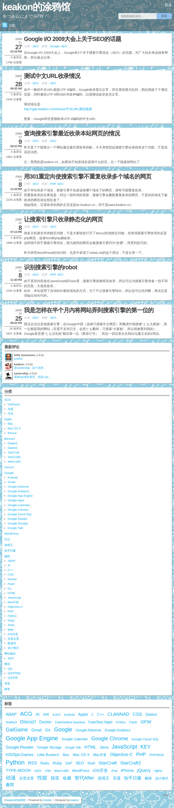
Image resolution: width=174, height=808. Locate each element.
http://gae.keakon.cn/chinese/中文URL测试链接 (58, 109)
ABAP (11, 560)
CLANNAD (118, 714)
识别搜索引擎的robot (50, 267)
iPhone (12, 433)
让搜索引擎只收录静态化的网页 (63, 219)
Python (12, 616)
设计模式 (13, 648)
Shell (11, 625)
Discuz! (9, 467)
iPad (114, 771)
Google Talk (15, 528)
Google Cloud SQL (20, 514)
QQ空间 (13, 677)
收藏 (67, 778)
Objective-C (15, 606)
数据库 (12, 643)
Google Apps (16, 500)
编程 (7, 556)
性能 (42, 778)
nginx (158, 771)
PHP (53, 183)
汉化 (10, 413)
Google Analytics (18, 491)
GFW (146, 721)
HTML (11, 593)
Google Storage (18, 523)
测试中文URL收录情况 (52, 76)
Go (10, 588)
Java (104, 747)
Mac (10, 423)
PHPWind (156, 755)
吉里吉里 (13, 638)
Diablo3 (12, 447)
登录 (168, 5)
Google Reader (17, 518)
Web (10, 629)
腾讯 (7, 664)
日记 (7, 539)
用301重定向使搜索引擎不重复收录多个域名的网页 (87, 176)
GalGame (14, 404)
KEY (146, 747)
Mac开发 (13, 602)
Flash (11, 584)
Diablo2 (12, 443)
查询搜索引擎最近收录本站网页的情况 (72, 133)
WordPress (11, 533)
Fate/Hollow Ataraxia (70, 722)
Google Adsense (18, 486)
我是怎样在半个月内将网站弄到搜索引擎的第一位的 (89, 310)
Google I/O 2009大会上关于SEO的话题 (72, 39)
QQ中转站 (14, 673)
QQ (10, 668)
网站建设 (10, 653)
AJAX (56, 714)
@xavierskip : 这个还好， (30, 367)
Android (13, 477)
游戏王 (8, 545)
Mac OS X (14, 428)
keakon (74, 800)
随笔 (7, 689)
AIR (46, 714)
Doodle (47, 800)
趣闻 (10, 784)
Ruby (11, 620)
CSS (11, 574)
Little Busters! (48, 755)
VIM (48, 771)
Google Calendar (19, 505)
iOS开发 (13, 634)
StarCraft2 (14, 457)
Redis (44, 763)
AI (9, 565)
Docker (12, 579)
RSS (32, 763)
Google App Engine (20, 495)
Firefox (121, 722)
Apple (8, 419)
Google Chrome (18, 509)
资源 (7, 683)
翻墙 (148, 778)
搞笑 (55, 778)
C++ (10, 570)
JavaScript (14, 597)
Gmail (11, 482)
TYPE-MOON (18, 770)
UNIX (37, 771)
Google (54, 46)
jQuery (144, 770)
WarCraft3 (14, 461)
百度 (117, 778)
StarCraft (13, 452)
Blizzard (9, 438)
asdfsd (18, 358)
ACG (7, 399)
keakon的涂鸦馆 (36, 7)
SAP (68, 763)
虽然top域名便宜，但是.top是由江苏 (34, 377)
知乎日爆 (10, 550)
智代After (84, 778)
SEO (35, 46)
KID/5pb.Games (19, 754)
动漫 (10, 409)
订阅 (8, 25)
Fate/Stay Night (100, 722)
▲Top (165, 795)
